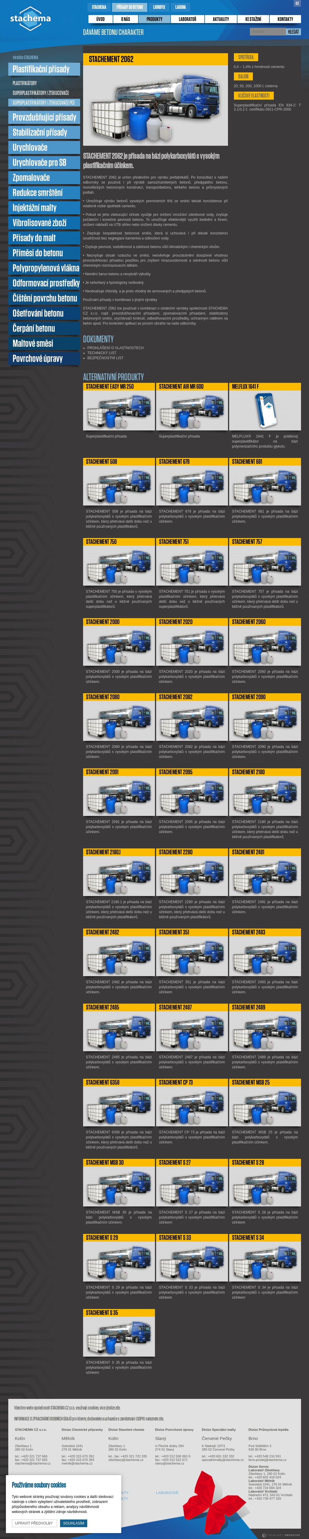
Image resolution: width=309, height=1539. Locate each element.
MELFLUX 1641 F (245, 386)
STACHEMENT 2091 (102, 772)
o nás (125, 19)
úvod (100, 19)
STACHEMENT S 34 (248, 1238)
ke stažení (253, 19)
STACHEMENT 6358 (102, 1082)
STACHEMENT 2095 (175, 772)
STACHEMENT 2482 (102, 932)
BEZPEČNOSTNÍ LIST (106, 358)
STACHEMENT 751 (174, 542)
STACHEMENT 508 (101, 462)
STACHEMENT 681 (247, 462)
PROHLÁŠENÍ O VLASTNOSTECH (116, 348)
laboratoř (187, 19)
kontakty (285, 19)
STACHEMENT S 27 (174, 1162)
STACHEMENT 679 (174, 462)
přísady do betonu (130, 7)
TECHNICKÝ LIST (102, 353)
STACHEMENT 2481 (248, 852)
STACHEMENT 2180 (248, 772)
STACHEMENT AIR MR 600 (181, 386)
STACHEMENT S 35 (102, 1313)
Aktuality (221, 19)
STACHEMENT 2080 (102, 697)
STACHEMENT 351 (174, 932)
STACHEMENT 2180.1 (103, 852)
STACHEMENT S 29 (102, 1238)
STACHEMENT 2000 (102, 622)
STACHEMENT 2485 (102, 1007)
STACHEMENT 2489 (248, 1007)
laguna (180, 7)
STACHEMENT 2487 (175, 1007)
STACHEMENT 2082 (175, 697)
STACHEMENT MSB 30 (105, 1162)
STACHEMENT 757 (247, 542)
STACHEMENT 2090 (249, 697)
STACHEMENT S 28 (248, 1162)
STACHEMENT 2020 (175, 622)
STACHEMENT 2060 (249, 622)
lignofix (159, 7)
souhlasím (73, 1523)
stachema (99, 7)
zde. (117, 1407)
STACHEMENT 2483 (248, 932)
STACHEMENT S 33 (175, 1238)
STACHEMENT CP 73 (176, 1082)
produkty (154, 19)
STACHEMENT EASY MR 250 (110, 386)
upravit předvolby (34, 1523)
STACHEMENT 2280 (175, 852)
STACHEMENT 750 (101, 542)
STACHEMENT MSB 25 (251, 1082)
